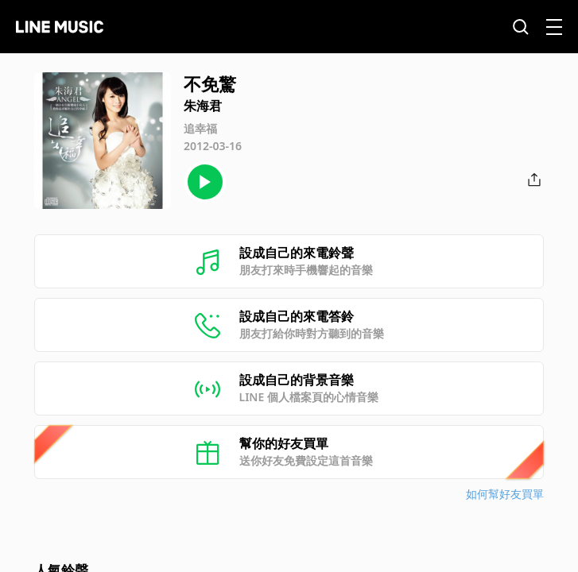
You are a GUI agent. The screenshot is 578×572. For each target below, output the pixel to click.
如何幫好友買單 (505, 493)
